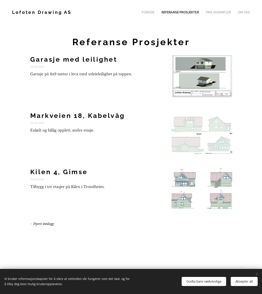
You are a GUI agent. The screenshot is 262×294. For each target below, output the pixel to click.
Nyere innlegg (43, 224)
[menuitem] (156, 12)
